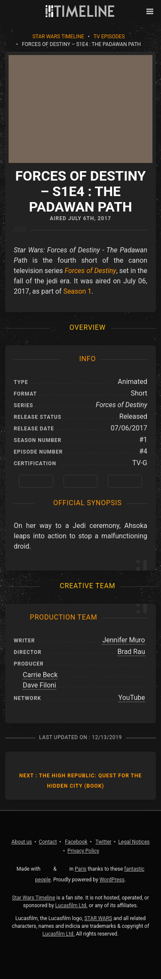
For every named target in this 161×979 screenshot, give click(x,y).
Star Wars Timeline (58, 37)
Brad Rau (131, 652)
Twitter (103, 842)
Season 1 (77, 291)
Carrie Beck (40, 675)
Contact (48, 842)
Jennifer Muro (123, 640)
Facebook (76, 842)
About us (22, 842)
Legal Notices (133, 842)
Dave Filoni (39, 685)
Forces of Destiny (90, 271)
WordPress (112, 880)
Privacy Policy (83, 851)
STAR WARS (98, 918)
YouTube (131, 698)
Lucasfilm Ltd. (71, 905)
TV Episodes (109, 37)
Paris (80, 869)
